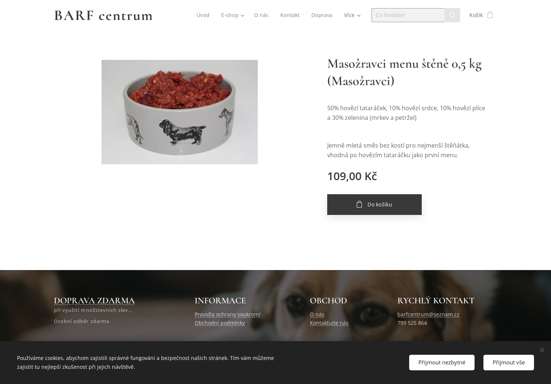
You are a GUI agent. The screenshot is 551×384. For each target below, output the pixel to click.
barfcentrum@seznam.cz (428, 314)
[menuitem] (203, 15)
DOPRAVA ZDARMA (94, 300)
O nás (317, 314)
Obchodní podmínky (220, 322)
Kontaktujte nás (329, 322)
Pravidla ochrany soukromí (227, 314)
